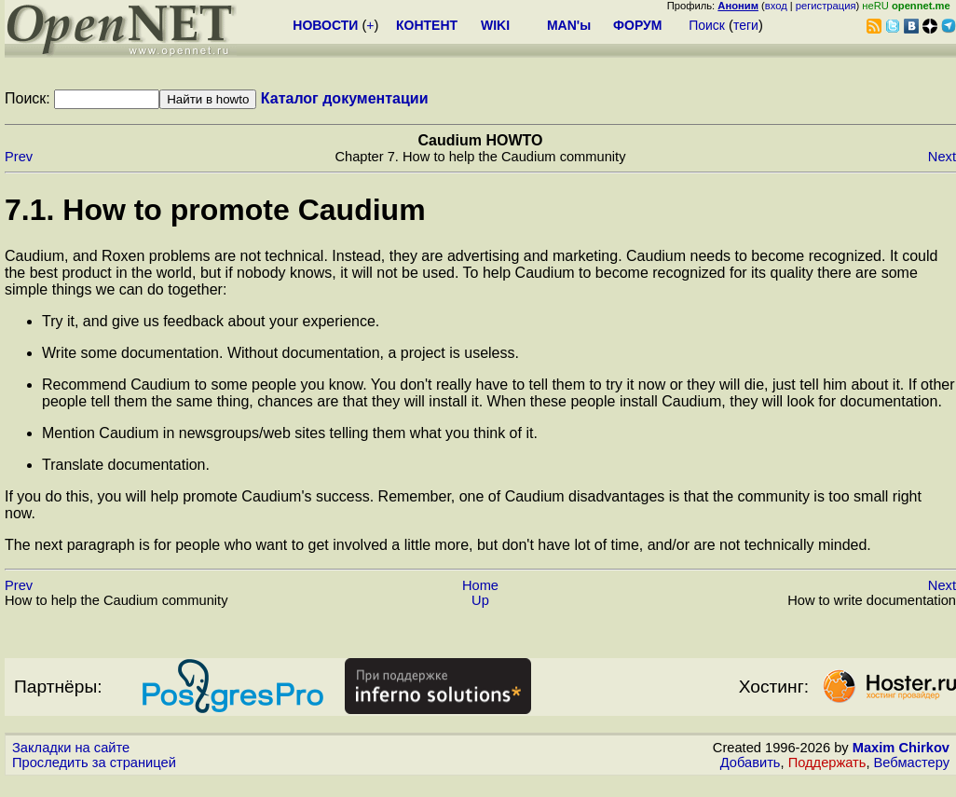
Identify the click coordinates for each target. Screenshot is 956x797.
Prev (19, 156)
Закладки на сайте (71, 747)
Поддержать (827, 762)
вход (776, 5)
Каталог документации (345, 98)
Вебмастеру (911, 762)
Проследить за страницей (94, 762)
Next (942, 156)
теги (745, 25)
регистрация (826, 5)
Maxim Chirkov (901, 747)
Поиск (707, 25)
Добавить (750, 762)
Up (480, 600)
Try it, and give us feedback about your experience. (210, 321)
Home (480, 585)
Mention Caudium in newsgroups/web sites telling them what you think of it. (290, 433)
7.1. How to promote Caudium (215, 210)
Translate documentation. (126, 465)
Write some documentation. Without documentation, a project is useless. (280, 353)
